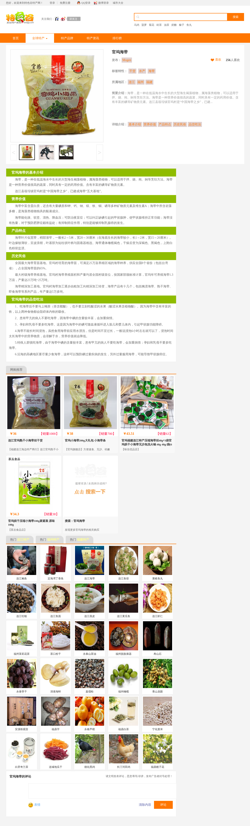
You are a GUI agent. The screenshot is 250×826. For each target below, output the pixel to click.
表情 (34, 804)
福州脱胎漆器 (124, 653)
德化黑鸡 (89, 766)
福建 (149, 82)
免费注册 (65, 2)
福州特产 (53, 539)
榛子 (181, 24)
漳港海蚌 (55, 691)
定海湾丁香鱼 (56, 578)
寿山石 (158, 653)
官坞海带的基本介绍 (27, 172)
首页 (16, 38)
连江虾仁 (157, 616)
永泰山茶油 (89, 653)
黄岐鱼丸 (157, 578)
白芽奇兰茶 (21, 766)
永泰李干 (21, 691)
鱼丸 (189, 24)
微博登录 (103, 2)
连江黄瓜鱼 (123, 616)
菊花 (151, 24)
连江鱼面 (55, 616)
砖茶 (159, 24)
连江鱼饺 (123, 578)
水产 (142, 71)
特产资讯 (93, 38)
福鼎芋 (56, 729)
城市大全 (118, 2)
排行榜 (117, 38)
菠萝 (144, 24)
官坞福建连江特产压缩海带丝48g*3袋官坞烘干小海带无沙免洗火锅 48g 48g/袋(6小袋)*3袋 (147, 444)
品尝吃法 (195, 124)
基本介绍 (135, 124)
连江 (132, 82)
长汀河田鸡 (123, 766)
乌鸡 (136, 24)
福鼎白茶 (123, 729)
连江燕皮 (89, 616)
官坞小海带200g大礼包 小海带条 (85, 440)
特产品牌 (67, 38)
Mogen (126, 60)
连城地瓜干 (55, 766)
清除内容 (145, 804)
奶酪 (174, 24)
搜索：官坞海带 (75, 521)
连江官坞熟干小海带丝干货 (25, 440)
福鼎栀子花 (157, 766)
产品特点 (165, 124)
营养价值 (150, 124)
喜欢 (218, 59)
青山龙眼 (157, 691)
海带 (151, 71)
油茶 (166, 24)
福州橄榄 (123, 691)
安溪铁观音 (21, 729)
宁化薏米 (157, 729)
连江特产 (23, 539)
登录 (52, 2)
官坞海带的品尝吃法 (27, 299)
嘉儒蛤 (90, 691)
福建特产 (83, 539)
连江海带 (89, 578)
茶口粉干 (55, 653)
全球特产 (39, 38)
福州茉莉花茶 (22, 653)
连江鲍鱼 (21, 578)
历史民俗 (180, 124)
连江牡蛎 (21, 616)
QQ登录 (85, 2)
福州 (140, 82)
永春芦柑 (89, 729)
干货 (132, 71)
